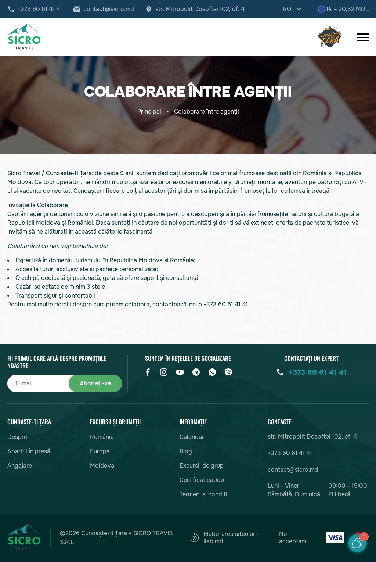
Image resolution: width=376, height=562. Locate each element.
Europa (100, 451)
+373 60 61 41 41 (40, 9)
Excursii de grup (202, 465)
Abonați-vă (95, 383)
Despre (17, 437)
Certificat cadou (202, 480)
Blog (186, 451)
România (102, 437)
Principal (149, 111)
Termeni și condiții (204, 494)
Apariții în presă (28, 451)
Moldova (102, 465)
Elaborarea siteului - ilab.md (224, 537)
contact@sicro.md (108, 9)
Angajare (19, 465)
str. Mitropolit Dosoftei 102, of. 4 (200, 9)
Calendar (192, 437)
